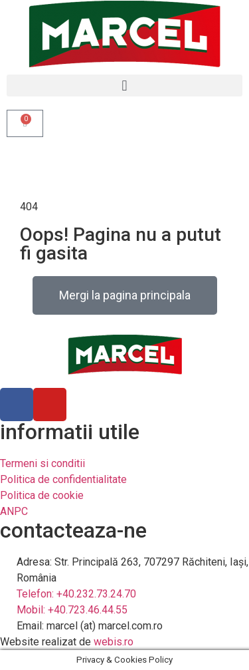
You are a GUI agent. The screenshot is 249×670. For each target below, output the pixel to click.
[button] (124, 85)
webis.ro (113, 641)
